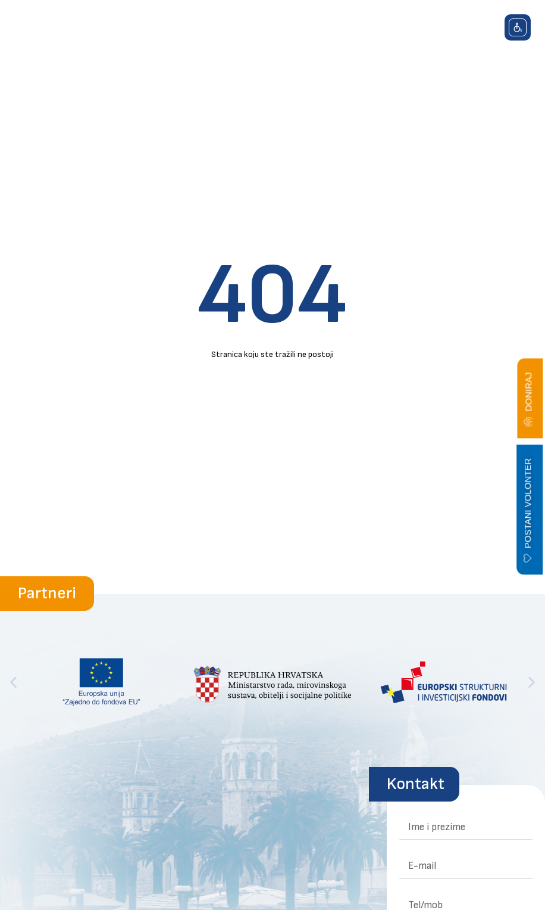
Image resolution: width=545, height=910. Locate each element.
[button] (480, 34)
